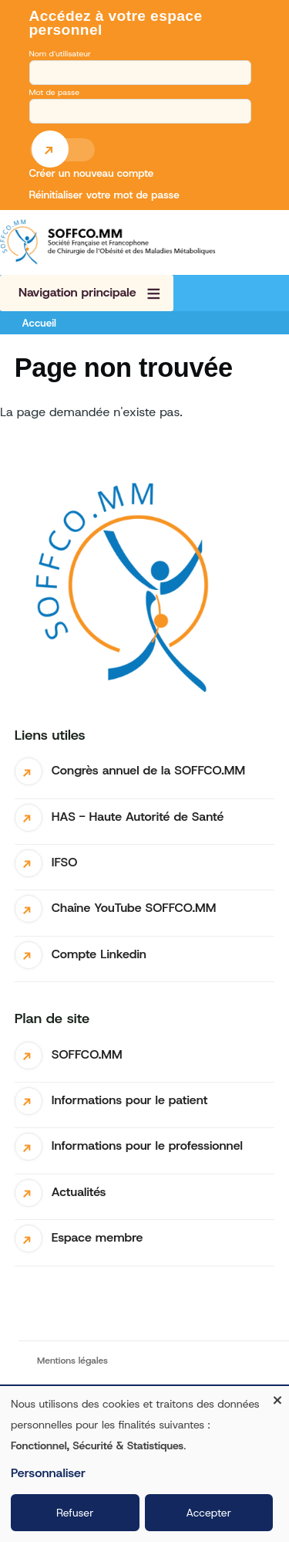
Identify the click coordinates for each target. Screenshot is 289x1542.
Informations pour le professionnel (147, 1145)
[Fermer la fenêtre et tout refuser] (277, 1395)
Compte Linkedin (99, 954)
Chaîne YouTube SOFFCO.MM (134, 908)
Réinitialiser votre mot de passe (104, 195)
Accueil (39, 323)
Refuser (74, 1513)
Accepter (209, 1513)
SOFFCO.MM (87, 1054)
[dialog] (144, 1464)
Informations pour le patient (130, 1100)
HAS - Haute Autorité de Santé (138, 816)
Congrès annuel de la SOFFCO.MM (148, 770)
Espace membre (97, 1237)
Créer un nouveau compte (91, 173)
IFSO (65, 862)
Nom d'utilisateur (60, 53)
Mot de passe (54, 91)
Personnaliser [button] (48, 1473)
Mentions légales (72, 1360)
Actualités (79, 1192)
